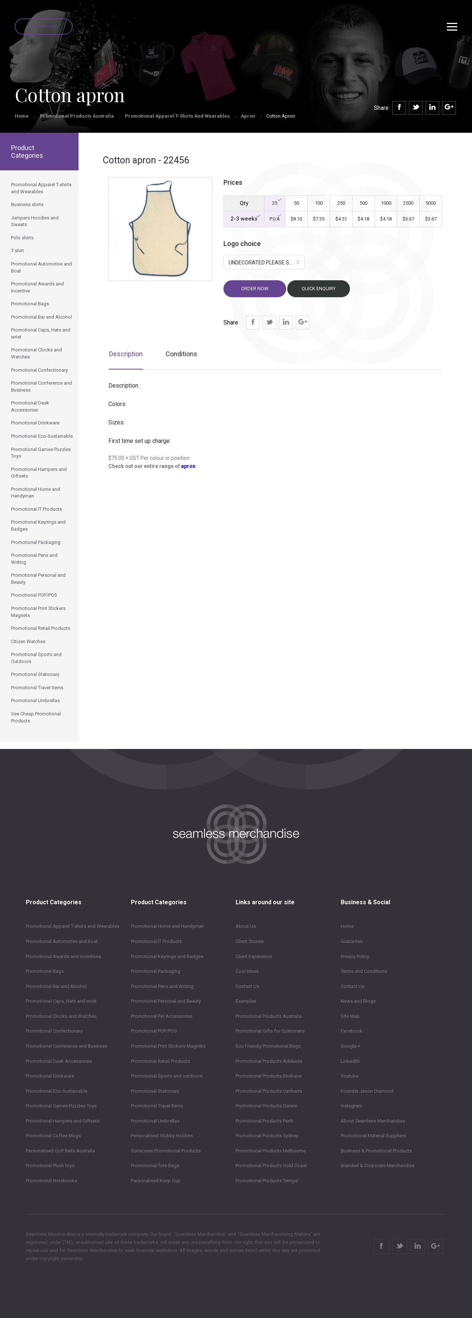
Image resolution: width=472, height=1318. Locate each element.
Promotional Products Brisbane (269, 1076)
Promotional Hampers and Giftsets (63, 1121)
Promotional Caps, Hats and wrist (61, 1001)
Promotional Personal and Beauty (166, 1001)
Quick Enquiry (43, 26)
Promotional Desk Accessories (59, 1061)
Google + (350, 1046)
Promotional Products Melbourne (271, 1151)
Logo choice (242, 243)
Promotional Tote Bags (155, 1165)
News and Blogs (358, 1001)
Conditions (181, 354)
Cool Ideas (247, 971)
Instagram (351, 1106)
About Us (246, 926)
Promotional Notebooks (51, 1180)
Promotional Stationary (155, 1091)
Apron (248, 116)
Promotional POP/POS (154, 1031)
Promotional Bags (45, 971)
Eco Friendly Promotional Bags (268, 1046)
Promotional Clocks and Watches (61, 1016)
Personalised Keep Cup (155, 1180)
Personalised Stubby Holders (162, 1135)
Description (126, 354)
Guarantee (351, 941)
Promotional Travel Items (157, 1106)
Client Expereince (254, 956)
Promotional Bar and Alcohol (56, 986)
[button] (264, 262)
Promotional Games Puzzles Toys (61, 1106)
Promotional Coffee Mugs (53, 1135)
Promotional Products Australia (77, 116)
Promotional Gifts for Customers (270, 1031)
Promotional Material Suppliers (373, 1135)
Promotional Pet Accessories (161, 1016)
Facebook (351, 1031)
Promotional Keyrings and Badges (167, 956)
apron (188, 466)
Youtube (349, 1076)
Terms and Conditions (364, 971)
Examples (246, 1001)
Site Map (350, 1016)
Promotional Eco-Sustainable (56, 1091)
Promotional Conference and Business (66, 1046)
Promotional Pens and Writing (162, 986)
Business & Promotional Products (376, 1151)
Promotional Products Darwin (267, 1106)
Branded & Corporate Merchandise (377, 1165)
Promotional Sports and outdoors (166, 1076)
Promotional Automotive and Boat (62, 941)
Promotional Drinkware (50, 1076)
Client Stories (250, 941)
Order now (254, 288)
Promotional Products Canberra (269, 1091)
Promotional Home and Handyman (167, 926)
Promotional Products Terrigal (267, 1180)
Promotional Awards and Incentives (63, 956)
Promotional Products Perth (265, 1121)
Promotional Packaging (155, 971)
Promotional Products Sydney (267, 1135)
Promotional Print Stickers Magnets (168, 1046)
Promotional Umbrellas (155, 1121)
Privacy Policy (355, 956)
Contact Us (247, 986)
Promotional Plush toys (50, 1165)
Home (22, 116)
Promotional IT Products (156, 941)
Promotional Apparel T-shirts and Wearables (177, 116)
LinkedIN (350, 1061)
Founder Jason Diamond (367, 1091)
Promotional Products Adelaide (269, 1061)
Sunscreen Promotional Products (166, 1151)
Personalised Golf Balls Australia (60, 1151)
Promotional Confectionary (54, 1031)
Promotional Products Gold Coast (271, 1165)
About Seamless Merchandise (373, 1121)
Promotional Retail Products (160, 1061)
